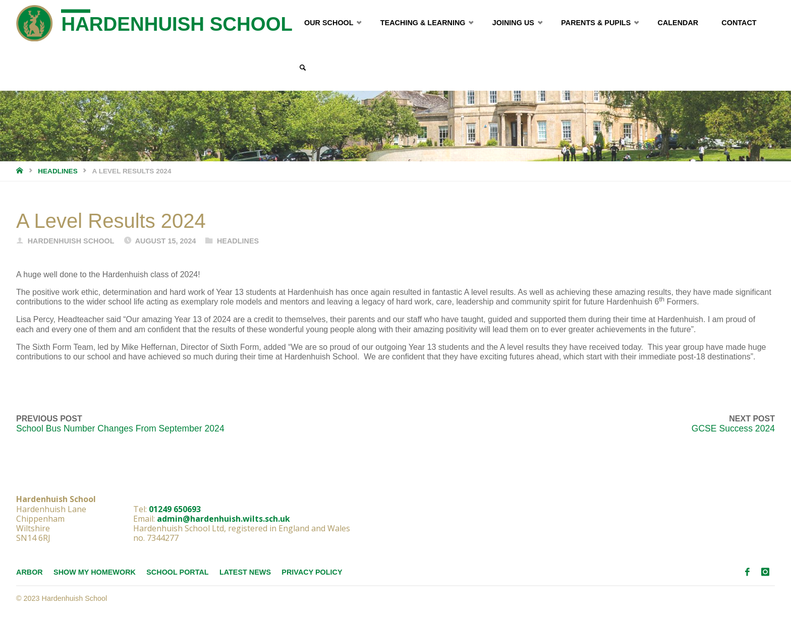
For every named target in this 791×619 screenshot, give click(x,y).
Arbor (29, 572)
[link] (302, 68)
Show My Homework (94, 572)
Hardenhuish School (177, 24)
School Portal (177, 572)
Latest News (245, 572)
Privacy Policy (311, 572)
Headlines (58, 171)
